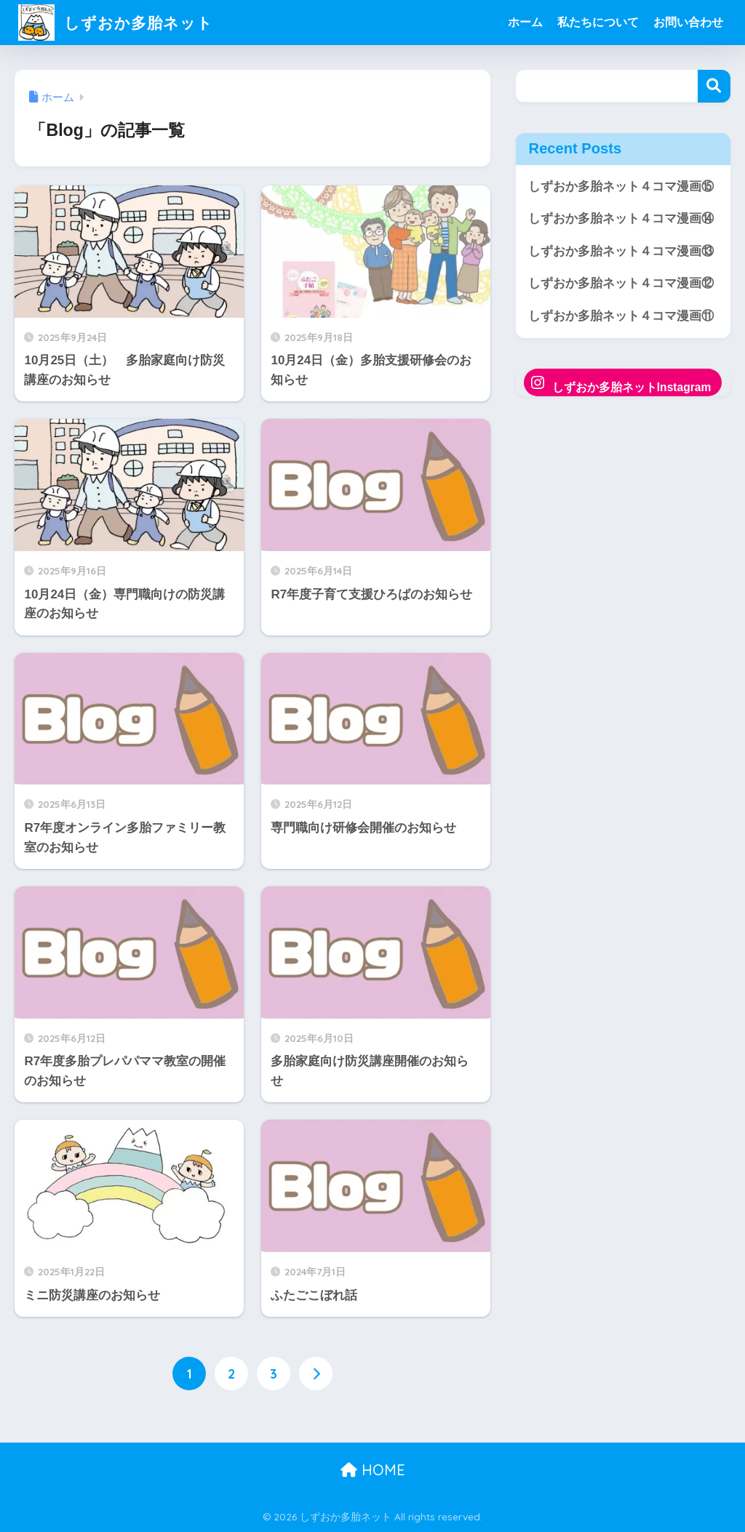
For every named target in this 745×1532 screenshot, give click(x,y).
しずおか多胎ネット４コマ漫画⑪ (621, 316)
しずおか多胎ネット (122, 22)
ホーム (525, 22)
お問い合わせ (688, 22)
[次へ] (315, 1373)
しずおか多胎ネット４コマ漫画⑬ (621, 251)
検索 (714, 86)
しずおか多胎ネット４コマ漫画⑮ (621, 186)
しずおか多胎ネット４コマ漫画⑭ (621, 218)
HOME (372, 1470)
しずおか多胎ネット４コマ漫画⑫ (621, 284)
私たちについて (598, 22)
